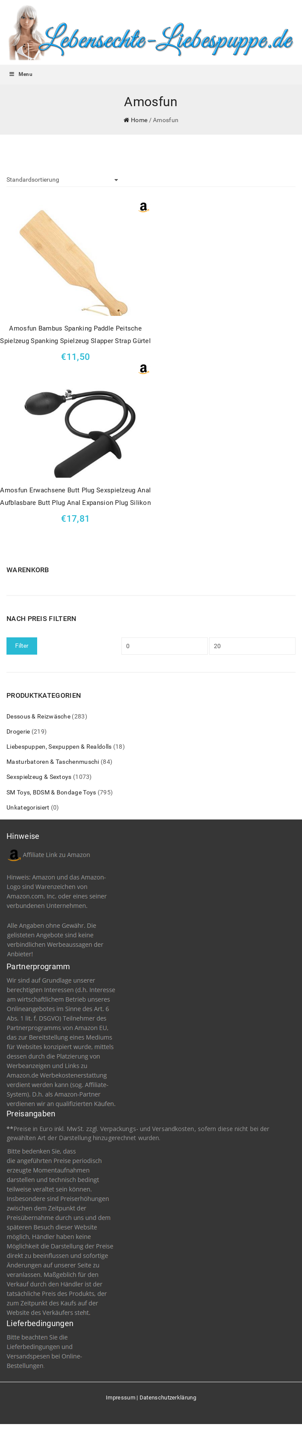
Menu (20, 74)
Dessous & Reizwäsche (38, 716)
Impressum (120, 1397)
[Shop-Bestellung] (62, 179)
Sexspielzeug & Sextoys (39, 776)
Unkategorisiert (28, 807)
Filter (22, 645)
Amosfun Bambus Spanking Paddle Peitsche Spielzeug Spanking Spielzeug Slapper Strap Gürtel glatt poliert (75, 336)
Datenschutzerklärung (168, 1397)
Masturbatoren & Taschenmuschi (52, 761)
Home (139, 120)
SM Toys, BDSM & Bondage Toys (51, 792)
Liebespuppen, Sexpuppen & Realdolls (59, 746)
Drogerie (18, 731)
